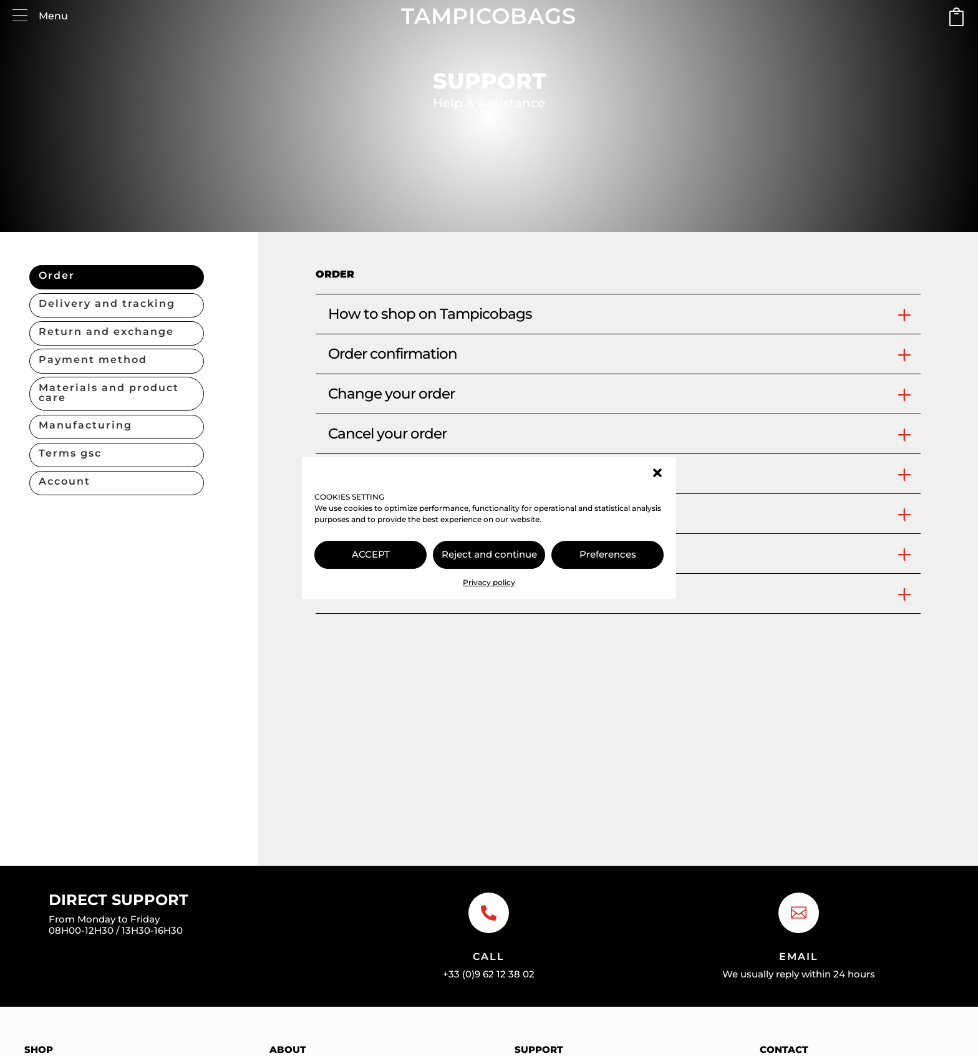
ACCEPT (371, 554)
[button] (657, 473)
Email (798, 956)
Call (489, 956)
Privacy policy (489, 582)
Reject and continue (489, 554)
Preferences (607, 554)
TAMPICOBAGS (488, 15)
